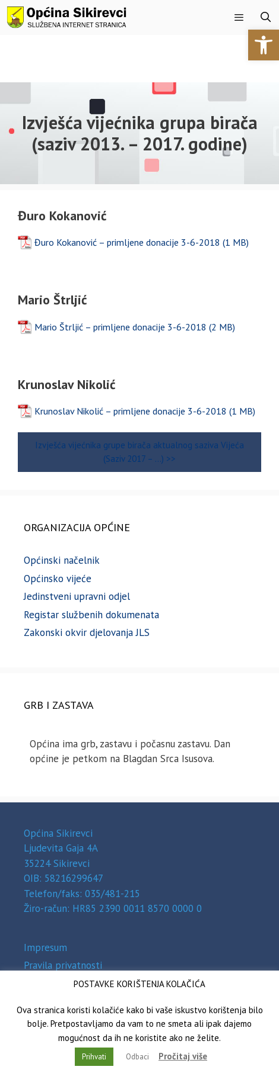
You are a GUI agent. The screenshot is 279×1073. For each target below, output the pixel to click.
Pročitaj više (182, 1056)
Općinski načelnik (62, 560)
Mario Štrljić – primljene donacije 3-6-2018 (120, 327)
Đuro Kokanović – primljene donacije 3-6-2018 (127, 242)
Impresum (45, 947)
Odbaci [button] (137, 1057)
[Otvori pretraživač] (265, 17)
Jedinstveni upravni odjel (77, 596)
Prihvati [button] (94, 1057)
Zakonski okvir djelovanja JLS (87, 632)
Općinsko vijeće (57, 578)
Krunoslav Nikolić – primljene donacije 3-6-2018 (130, 411)
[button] (263, 45)
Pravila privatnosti (63, 965)
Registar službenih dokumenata (91, 614)
